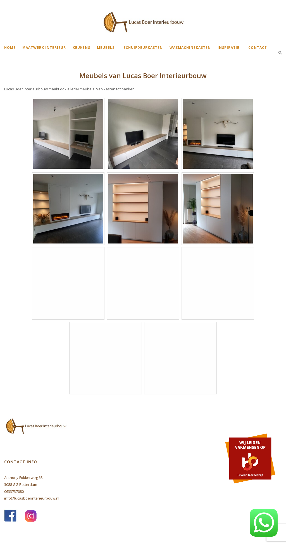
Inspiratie (228, 47)
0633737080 (14, 491)
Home (10, 47)
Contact (257, 47)
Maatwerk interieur (44, 47)
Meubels (106, 47)
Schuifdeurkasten (143, 47)
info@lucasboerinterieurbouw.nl (31, 498)
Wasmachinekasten (190, 47)
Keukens (81, 47)
